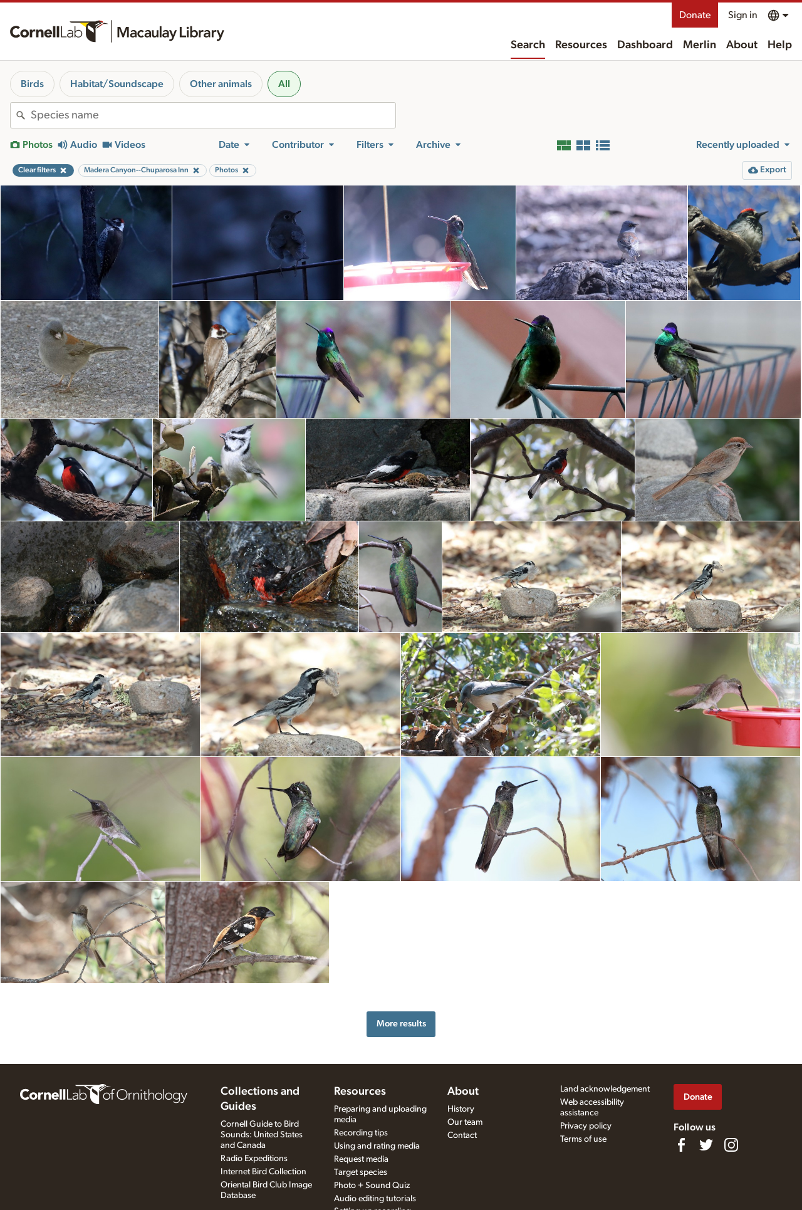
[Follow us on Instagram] (731, 1144)
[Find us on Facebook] (681, 1144)
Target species (360, 1172)
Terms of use (583, 1139)
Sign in (743, 15)
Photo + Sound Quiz (372, 1185)
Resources (581, 45)
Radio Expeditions (254, 1158)
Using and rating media (377, 1146)
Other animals (221, 84)
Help (780, 45)
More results (401, 1023)
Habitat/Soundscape (117, 84)
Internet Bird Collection (263, 1171)
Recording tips (361, 1133)
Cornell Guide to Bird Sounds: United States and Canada (262, 1135)
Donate (695, 15)
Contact (462, 1135)
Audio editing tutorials (375, 1198)
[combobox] (213, 115)
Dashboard (645, 45)
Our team (464, 1122)
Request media (361, 1159)
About (742, 45)
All (284, 84)
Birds (32, 84)
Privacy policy (586, 1126)
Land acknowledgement (605, 1089)
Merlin (699, 45)
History (460, 1109)
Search (528, 45)
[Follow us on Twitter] (706, 1144)
